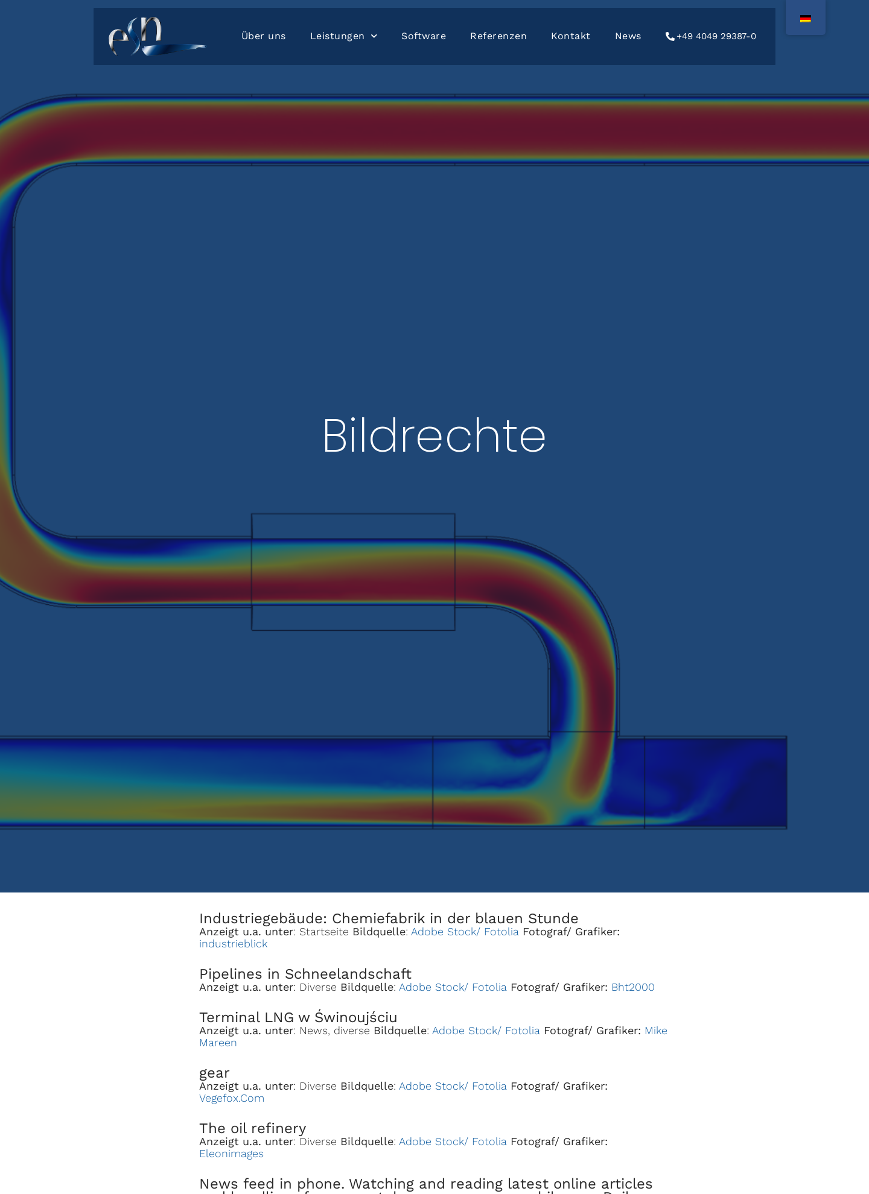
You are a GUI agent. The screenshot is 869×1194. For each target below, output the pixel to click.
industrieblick (233, 943)
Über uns (263, 36)
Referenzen (498, 36)
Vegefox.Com (231, 1097)
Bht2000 (633, 987)
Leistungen (344, 36)
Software (423, 36)
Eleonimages (231, 1153)
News (628, 36)
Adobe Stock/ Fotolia (465, 931)
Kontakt (571, 36)
